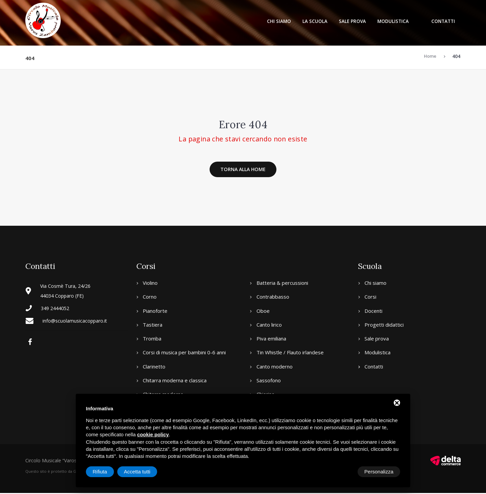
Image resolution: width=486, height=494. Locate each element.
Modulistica (393, 21)
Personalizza (107, 471)
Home (429, 56)
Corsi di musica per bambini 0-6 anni (184, 353)
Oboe (263, 311)
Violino (150, 283)
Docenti (373, 311)
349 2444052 (57, 308)
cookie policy (152, 435)
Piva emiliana (271, 339)
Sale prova (352, 21)
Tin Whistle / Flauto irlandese (290, 353)
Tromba (152, 339)
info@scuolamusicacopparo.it (76, 321)
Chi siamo (279, 21)
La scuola (314, 21)
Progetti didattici (384, 325)
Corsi (370, 297)
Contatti (443, 21)
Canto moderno (274, 367)
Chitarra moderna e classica (175, 381)
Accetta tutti (380, 471)
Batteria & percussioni (282, 283)
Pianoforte (155, 311)
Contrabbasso (272, 297)
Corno (150, 297)
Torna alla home (243, 170)
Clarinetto (154, 367)
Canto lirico (269, 325)
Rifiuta (343, 471)
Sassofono (268, 381)
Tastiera (152, 325)
